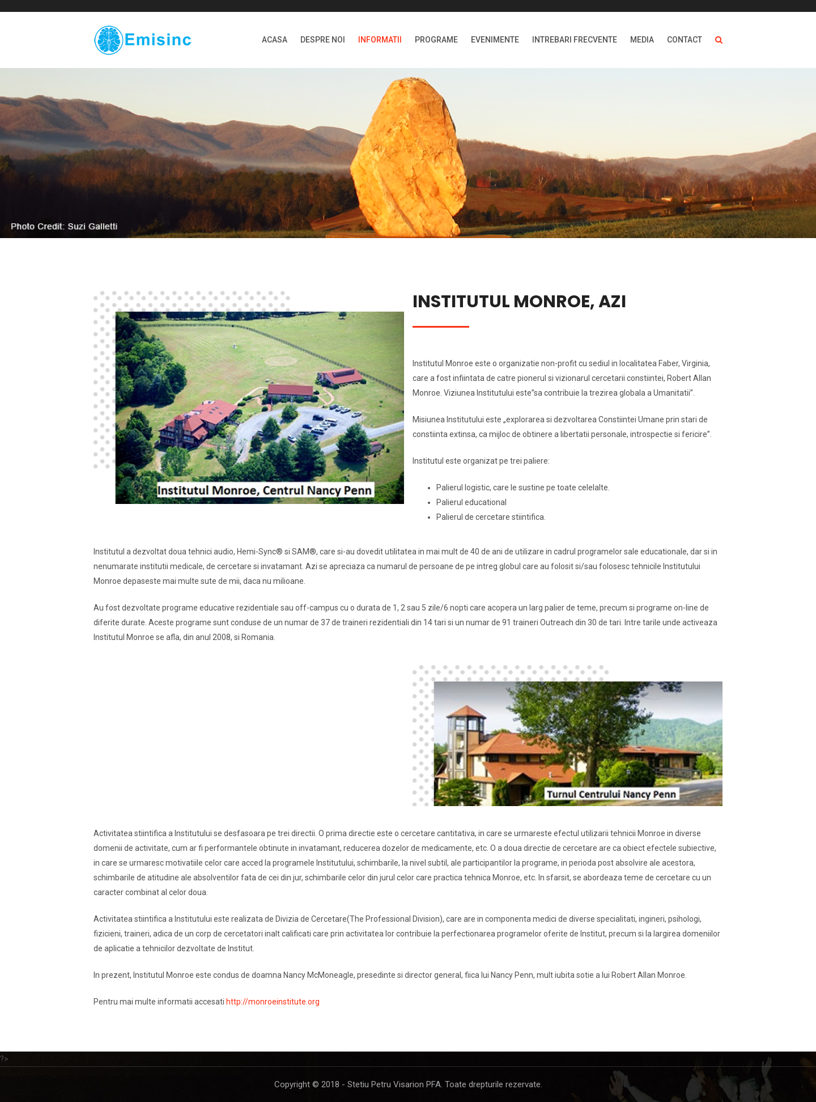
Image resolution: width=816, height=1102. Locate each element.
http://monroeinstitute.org (273, 1001)
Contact (684, 39)
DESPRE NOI (322, 39)
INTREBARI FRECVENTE (574, 39)
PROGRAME (436, 39)
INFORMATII (380, 39)
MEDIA (642, 39)
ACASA (274, 39)
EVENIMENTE (495, 39)
